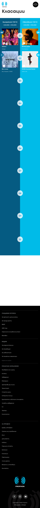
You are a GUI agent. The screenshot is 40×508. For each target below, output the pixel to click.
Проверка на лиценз (8, 370)
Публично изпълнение (10, 366)
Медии (4, 341)
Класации (5, 453)
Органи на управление (9, 431)
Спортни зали (6, 392)
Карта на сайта (6, 360)
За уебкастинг (6, 352)
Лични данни (6, 461)
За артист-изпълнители (10, 317)
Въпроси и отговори (8, 464)
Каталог (4, 450)
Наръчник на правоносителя (11, 332)
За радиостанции (7, 345)
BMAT (3, 324)
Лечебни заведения (8, 403)
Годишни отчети (7, 446)
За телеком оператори (9, 356)
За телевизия (6, 349)
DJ (2, 407)
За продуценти (7, 320)
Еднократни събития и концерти (12, 399)
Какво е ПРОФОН (7, 427)
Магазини (5, 381)
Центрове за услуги (8, 384)
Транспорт (5, 388)
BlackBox (4, 335)
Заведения (5, 377)
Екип (3, 435)
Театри (4, 410)
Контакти (5, 468)
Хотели (4, 373)
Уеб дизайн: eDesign (20, 505)
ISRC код (4, 328)
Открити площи (7, 395)
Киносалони (5, 414)
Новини (4, 442)
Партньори (5, 457)
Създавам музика (9, 313)
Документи (5, 438)
